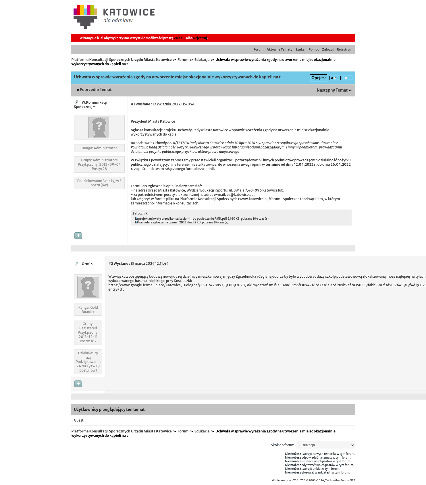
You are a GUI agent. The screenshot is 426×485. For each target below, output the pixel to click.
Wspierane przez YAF (285, 480)
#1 (133, 104)
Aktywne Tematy (279, 49)
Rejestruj (200, 38)
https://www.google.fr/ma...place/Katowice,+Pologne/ (153, 285)
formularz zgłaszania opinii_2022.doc (165, 222)
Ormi (86, 264)
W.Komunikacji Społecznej (90, 104)
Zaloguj (180, 38)
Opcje (317, 77)
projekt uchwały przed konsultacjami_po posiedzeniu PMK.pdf (182, 219)
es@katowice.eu (240, 194)
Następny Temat (332, 90)
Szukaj (301, 49)
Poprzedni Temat (96, 89)
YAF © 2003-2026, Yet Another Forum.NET (327, 480)
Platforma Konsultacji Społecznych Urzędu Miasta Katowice (122, 59)
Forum (258, 49)
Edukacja (202, 59)
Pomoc (314, 49)
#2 (110, 263)
